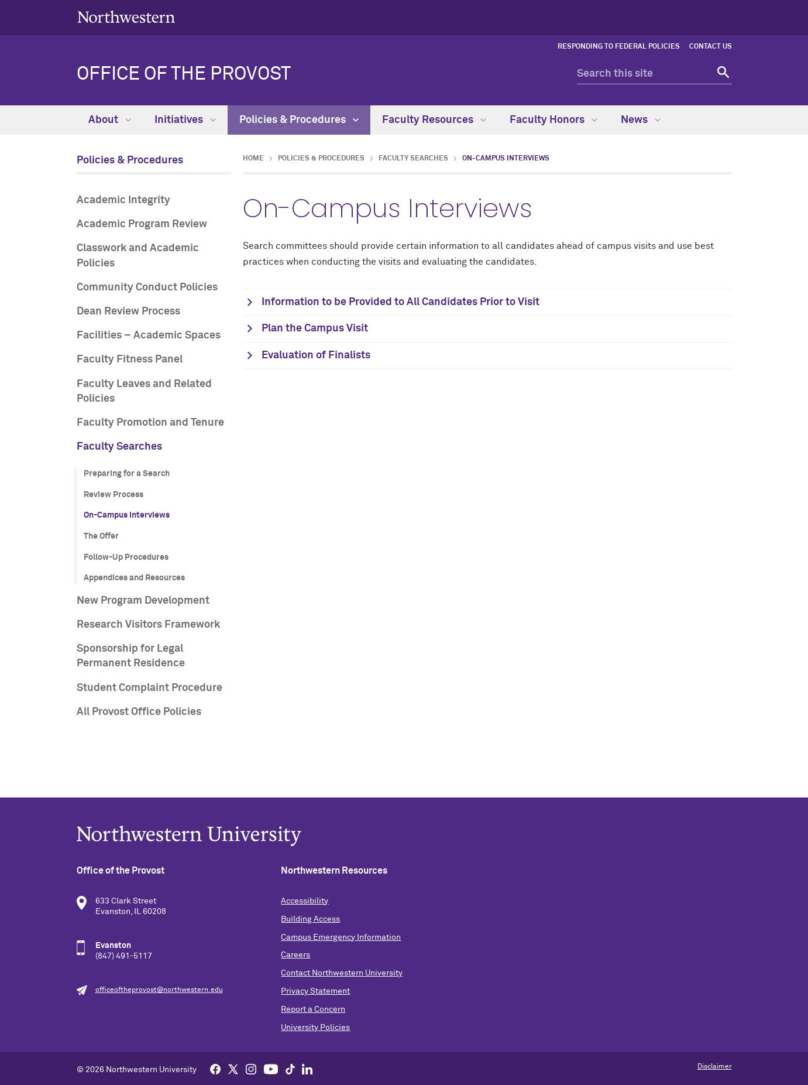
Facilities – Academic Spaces (149, 335)
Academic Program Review (142, 224)
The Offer (101, 536)
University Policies (315, 1028)
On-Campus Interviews (127, 515)
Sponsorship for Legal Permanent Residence (131, 656)
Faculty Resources (434, 120)
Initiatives (185, 120)
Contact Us (710, 46)
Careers (295, 955)
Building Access (310, 919)
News (641, 120)
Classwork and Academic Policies (138, 255)
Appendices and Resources (134, 578)
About (109, 120)
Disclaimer (714, 1066)
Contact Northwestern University (342, 973)
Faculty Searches (119, 446)
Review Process (113, 495)
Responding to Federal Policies (619, 46)
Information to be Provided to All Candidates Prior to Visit (400, 302)
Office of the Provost (184, 74)
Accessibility (304, 901)
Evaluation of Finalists (316, 355)
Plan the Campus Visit (315, 328)
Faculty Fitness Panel (130, 359)
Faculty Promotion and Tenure (150, 422)
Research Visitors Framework (148, 624)
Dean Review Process (128, 311)
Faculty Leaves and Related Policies (144, 391)
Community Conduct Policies (147, 287)
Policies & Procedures (299, 120)
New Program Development (143, 600)
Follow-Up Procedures (126, 557)
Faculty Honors (553, 120)
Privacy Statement (315, 991)
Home (253, 158)
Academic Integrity (123, 200)
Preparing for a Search (127, 474)
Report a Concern (313, 1009)
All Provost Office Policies (139, 712)
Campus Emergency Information (341, 937)
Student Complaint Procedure (149, 688)
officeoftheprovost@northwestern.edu (159, 990)
